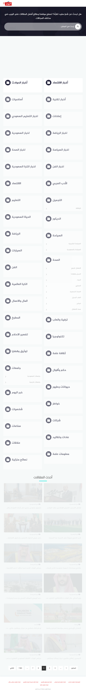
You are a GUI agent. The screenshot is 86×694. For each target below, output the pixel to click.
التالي (12, 668)
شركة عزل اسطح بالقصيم (46, 682)
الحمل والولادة (76, 274)
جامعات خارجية (34, 382)
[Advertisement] (43, 57)
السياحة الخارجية (75, 244)
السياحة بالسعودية (74, 249)
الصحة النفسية (75, 292)
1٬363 (20, 668)
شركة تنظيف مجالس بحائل (14, 682)
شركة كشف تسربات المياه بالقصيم (30, 682)
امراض (79, 303)
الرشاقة (78, 208)
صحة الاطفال (76, 309)
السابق (73, 668)
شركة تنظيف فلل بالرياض (60, 682)
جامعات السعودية (33, 376)
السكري (78, 286)
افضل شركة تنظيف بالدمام (74, 682)
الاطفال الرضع (76, 268)
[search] (78, 28)
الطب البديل (76, 297)
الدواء (79, 280)
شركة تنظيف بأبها (44, 685)
